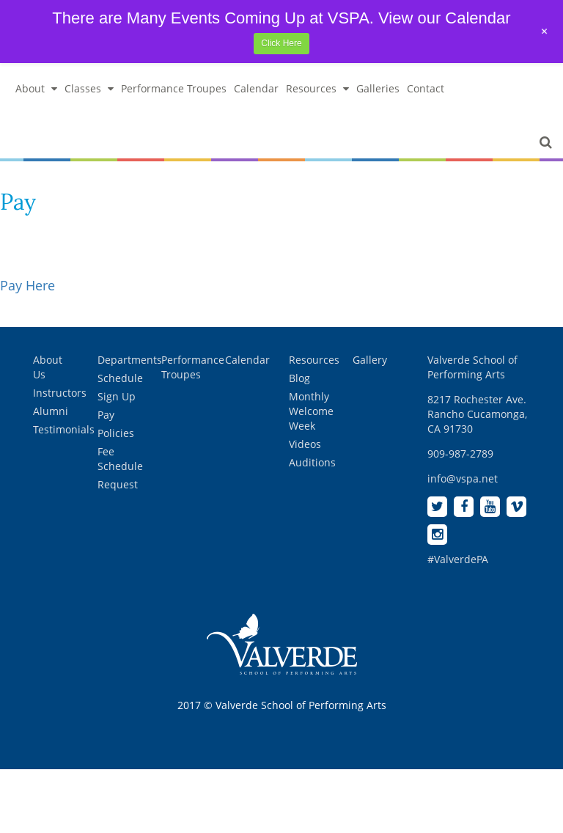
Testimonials (64, 429)
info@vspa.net (462, 478)
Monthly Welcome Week (311, 411)
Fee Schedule (120, 458)
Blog (299, 378)
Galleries (378, 88)
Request (117, 484)
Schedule (120, 378)
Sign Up (116, 396)
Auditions (312, 462)
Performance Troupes (174, 88)
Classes (89, 88)
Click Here (281, 43)
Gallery (370, 360)
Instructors (60, 393)
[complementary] (456, 752)
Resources (317, 88)
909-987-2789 (460, 453)
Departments (129, 360)
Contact (425, 88)
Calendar (256, 88)
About (36, 88)
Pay (105, 415)
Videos (305, 444)
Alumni (50, 411)
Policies (115, 433)
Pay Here (27, 285)
